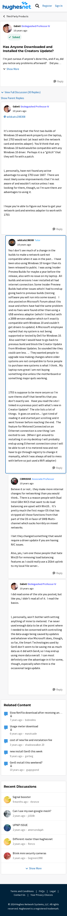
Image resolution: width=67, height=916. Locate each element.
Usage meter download (24, 726)
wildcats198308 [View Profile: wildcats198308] (25, 240)
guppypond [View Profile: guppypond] (32, 769)
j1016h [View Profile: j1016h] (31, 815)
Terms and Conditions (22, 891)
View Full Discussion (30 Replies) (21, 92)
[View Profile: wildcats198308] (12, 242)
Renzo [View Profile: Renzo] (31, 844)
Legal (53, 891)
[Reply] (58, 81)
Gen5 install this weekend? (26, 762)
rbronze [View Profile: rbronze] (34, 801)
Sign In (59, 5)
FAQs (42, 891)
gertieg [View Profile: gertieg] (29, 756)
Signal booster (22, 797)
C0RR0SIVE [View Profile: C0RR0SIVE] (25, 479)
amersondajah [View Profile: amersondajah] (35, 830)
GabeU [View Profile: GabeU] (17, 26)
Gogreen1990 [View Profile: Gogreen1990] (35, 858)
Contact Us (19, 894)
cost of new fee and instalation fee (31, 740)
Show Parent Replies (12, 98)
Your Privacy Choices (42, 894)
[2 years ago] (19, 816)
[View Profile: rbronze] (7, 799)
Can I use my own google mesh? (32, 811)
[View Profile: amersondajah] (7, 827)
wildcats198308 (16, 117)
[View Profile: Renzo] (7, 841)
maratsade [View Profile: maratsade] (31, 733)
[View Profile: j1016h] (7, 813)
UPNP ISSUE (20, 825)
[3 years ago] (19, 858)
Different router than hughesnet (33, 839)
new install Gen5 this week (26, 751)
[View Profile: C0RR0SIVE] (14, 481)
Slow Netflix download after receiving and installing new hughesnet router (35, 713)
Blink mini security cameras (29, 853)
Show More (11, 69)
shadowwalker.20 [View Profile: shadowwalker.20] (34, 744)
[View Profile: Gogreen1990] (7, 856)
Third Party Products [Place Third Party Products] (15, 16)
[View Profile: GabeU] (7, 28)
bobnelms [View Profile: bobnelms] (30, 719)
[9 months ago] (20, 802)
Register (47, 5)
